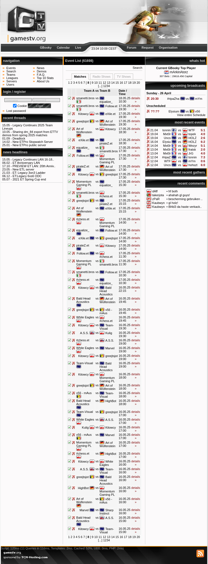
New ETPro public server (29, 145)
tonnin (166, 130)
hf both (173, 191)
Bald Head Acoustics (105, 291)
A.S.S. (84, 333)
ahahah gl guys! (179, 195)
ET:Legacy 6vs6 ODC (26, 176)
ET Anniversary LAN (26, 162)
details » (135, 99)
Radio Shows (101, 76)
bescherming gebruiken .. (185, 199)
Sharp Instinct (106, 511)
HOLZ (192, 138)
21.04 (154, 130)
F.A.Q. (41, 74)
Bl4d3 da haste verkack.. (185, 206)
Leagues (12, 78)
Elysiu (167, 141)
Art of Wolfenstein (107, 123)
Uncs (167, 138)
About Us (43, 81)
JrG (190, 153)
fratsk (192, 149)
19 (134, 82)
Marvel (109, 348)
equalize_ (105, 101)
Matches (80, 76)
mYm (192, 161)
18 (129, 82)
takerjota (158, 195)
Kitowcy (83, 114)
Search (11, 71)
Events (11, 68)
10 (96, 82)
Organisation (168, 47)
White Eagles (85, 317)
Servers (11, 81)
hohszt (192, 165)
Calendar (63, 47)
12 (104, 82)
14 (113, 82)
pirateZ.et (105, 143)
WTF (191, 130)
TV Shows (124, 76)
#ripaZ (166, 157)
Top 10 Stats (45, 78)
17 (125, 82)
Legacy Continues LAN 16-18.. (33, 159)
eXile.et (110, 114)
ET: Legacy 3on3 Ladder (28, 172)
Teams (10, 74)
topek (192, 134)
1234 (106, 86)
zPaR (156, 199)
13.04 (154, 149)
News (40, 68)
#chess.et (105, 196)
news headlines (15, 152)
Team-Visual (106, 327)
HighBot (110, 401)
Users (10, 84)
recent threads (14, 118)
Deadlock (18, 138)
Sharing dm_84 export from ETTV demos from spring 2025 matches (30, 133)
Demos (41, 71)
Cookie (22, 105)
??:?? (155, 111)
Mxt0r (167, 134)
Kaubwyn (158, 202)
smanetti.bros (85, 98)
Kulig (108, 333)
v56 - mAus (105, 311)
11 (100, 82)
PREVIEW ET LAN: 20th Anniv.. (33, 166)
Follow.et (111, 106)
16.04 (154, 141)
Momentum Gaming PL (107, 160)
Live (78, 47)
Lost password (16, 110)
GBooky (45, 47)
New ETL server (23, 169)
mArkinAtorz (179, 72)
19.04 (154, 134)
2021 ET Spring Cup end (29, 179)
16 (121, 82)
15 (117, 82)
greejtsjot (82, 121)
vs (179, 130)
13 (108, 82)
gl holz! (173, 202)
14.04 (154, 145)
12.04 (154, 157)
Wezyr (192, 145)
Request (148, 47)
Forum (131, 47)
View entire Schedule (191, 115)
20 (138, 82)
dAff (154, 191)
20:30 (155, 98)
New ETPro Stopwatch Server (32, 141)
